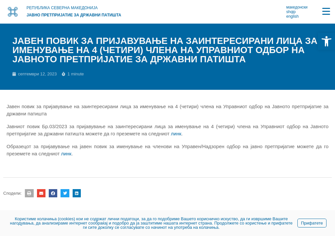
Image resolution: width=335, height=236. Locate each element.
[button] (29, 193)
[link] (326, 41)
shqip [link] (291, 12)
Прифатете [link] (312, 223)
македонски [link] (297, 7)
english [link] (292, 16)
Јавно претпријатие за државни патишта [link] (73, 15)
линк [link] (176, 133)
